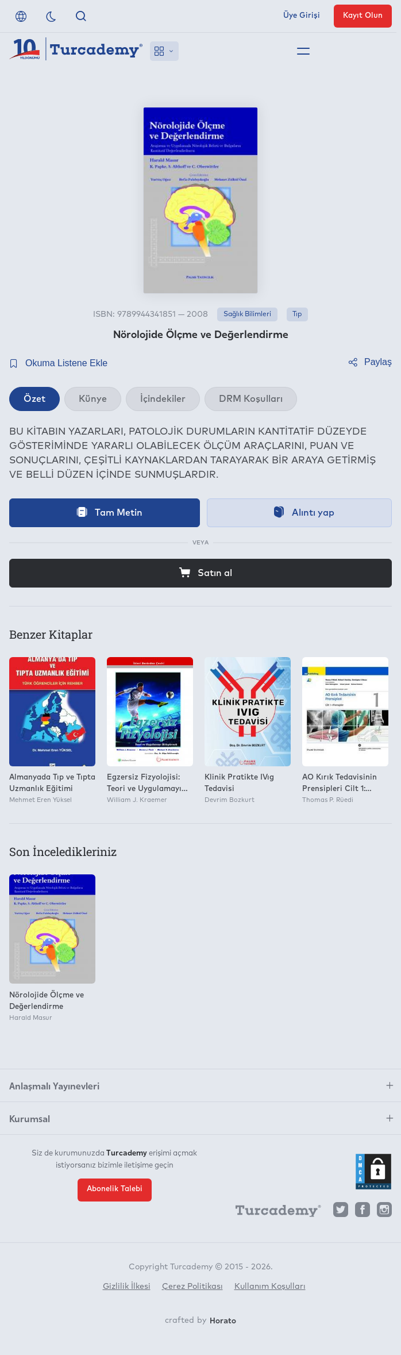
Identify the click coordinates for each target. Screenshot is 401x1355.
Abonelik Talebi (114, 1188)
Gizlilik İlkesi (127, 1287)
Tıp (297, 314)
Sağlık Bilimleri (247, 314)
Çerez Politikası (192, 1287)
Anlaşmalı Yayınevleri (54, 1085)
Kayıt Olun (363, 16)
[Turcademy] (272, 1212)
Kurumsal (29, 1118)
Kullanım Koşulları (270, 1287)
